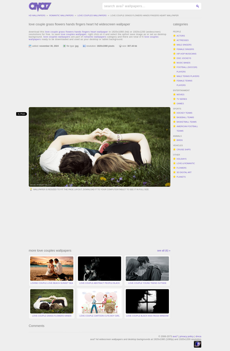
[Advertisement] (99, 76)
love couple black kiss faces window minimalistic (147, 304)
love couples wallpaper (73, 34)
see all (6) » (163, 250)
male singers (184, 45)
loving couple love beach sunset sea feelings (51, 271)
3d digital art (184, 172)
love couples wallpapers (91, 15)
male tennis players (188, 76)
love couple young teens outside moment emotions (147, 271)
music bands (183, 63)
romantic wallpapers (61, 15)
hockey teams (184, 113)
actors (181, 36)
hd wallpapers (37, 15)
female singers (185, 49)
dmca (198, 336)
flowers (181, 168)
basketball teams (187, 122)
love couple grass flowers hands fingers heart (51, 304)
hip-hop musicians (186, 54)
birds (180, 140)
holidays (182, 159)
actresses (183, 40)
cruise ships (184, 149)
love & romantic (186, 163)
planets (181, 177)
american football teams (187, 128)
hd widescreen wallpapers (40, 7)
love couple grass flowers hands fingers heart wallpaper (145, 15)
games (180, 103)
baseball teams (185, 117)
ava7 (175, 336)
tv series (182, 99)
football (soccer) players (187, 69)
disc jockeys (184, 58)
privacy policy (187, 336)
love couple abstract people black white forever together (99, 271)
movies (180, 94)
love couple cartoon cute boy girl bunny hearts (99, 304)
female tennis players (184, 83)
